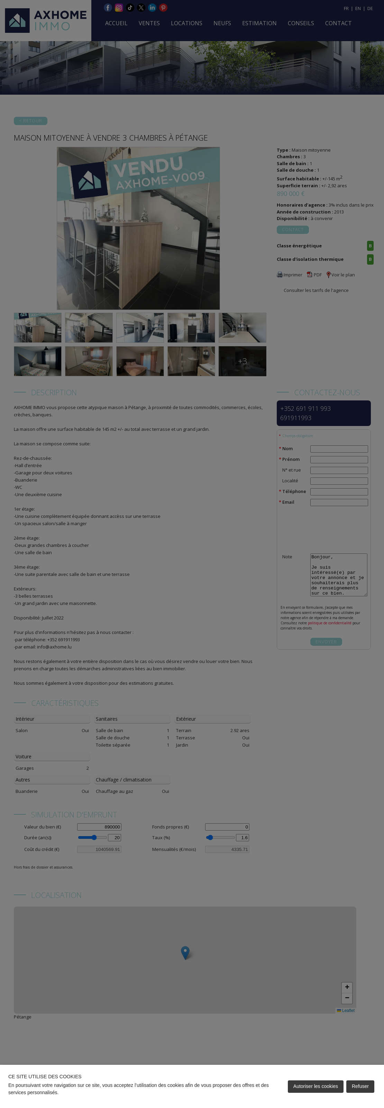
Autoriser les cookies (315, 1086)
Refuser (360, 1086)
